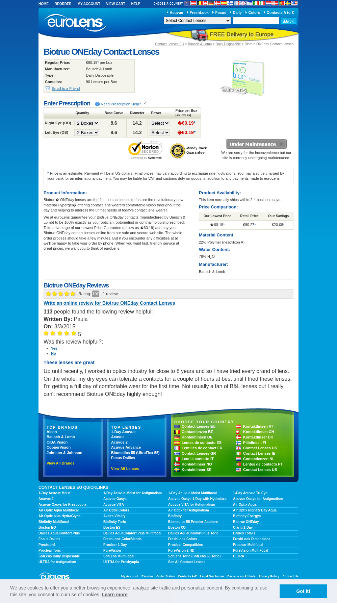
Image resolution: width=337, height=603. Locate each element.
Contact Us (290, 576)
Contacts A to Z (280, 12)
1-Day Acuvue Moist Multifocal (192, 493)
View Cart (115, 4)
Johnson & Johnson (64, 453)
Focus (220, 12)
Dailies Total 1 (244, 533)
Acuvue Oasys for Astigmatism (258, 499)
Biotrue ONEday (246, 522)
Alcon (52, 432)
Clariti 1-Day (243, 527)
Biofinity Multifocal (53, 522)
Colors (254, 12)
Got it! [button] (303, 591)
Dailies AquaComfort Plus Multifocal (132, 533)
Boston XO (177, 527)
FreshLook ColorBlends (122, 539)
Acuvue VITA (113, 504)
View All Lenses (125, 469)
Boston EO (47, 527)
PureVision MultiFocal (250, 550)
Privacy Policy (269, 576)
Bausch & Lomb (200, 44)
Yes (54, 348)
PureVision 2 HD (181, 550)
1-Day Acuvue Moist (54, 493)
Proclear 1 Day (115, 545)
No (53, 353)
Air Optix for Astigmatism (188, 510)
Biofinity (175, 516)
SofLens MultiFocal (118, 556)
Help (135, 4)
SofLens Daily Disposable (59, 556)
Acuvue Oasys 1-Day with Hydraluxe (197, 499)
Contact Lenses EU (169, 44)
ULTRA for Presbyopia (121, 562)
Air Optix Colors (116, 510)
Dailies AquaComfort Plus (59, 533)
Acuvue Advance (126, 447)
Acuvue (176, 12)
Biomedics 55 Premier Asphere (193, 522)
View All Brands (61, 463)
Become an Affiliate (241, 576)
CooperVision (59, 447)
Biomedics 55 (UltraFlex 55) (135, 453)
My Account (89, 4)
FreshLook (199, 12)
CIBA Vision (57, 442)
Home (43, 4)
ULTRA (238, 556)
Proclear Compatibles (185, 545)
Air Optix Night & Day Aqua (255, 510)
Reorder (63, 4)
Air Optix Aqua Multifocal (58, 510)
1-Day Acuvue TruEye (250, 493)
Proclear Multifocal (248, 545)
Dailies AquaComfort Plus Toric (193, 533)
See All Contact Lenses (186, 562)
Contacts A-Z (187, 576)
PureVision (112, 550)
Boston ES (112, 527)
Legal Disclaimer (212, 576)
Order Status (165, 576)
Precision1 (47, 545)
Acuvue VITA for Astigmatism (191, 504)
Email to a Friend (66, 88)
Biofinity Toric (114, 522)
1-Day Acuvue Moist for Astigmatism (132, 493)
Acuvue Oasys (115, 499)
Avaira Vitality (114, 516)
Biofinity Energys (247, 516)
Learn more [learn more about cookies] (115, 594)
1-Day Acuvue (123, 432)
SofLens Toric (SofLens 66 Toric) (194, 556)
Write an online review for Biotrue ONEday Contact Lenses (109, 303)
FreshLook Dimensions (251, 539)
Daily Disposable (228, 44)
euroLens (75, 23)
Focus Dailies (123, 458)
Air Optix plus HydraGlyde (59, 516)
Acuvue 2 (119, 442)
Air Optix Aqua (245, 504)
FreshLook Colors (182, 539)
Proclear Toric (49, 550)
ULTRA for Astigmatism (57, 562)
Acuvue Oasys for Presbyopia (62, 504)
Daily (237, 12)
